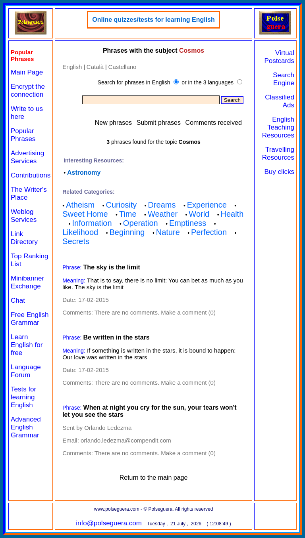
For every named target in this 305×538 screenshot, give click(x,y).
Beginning (127, 232)
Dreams (162, 204)
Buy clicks (279, 172)
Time (128, 214)
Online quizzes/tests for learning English (153, 19)
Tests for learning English (23, 397)
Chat (18, 300)
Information (92, 223)
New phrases (113, 122)
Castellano (122, 66)
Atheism (80, 204)
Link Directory (24, 238)
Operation (140, 223)
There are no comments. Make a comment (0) (155, 312)
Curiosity (121, 204)
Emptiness (187, 223)
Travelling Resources (278, 153)
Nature (168, 232)
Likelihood (80, 232)
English (72, 66)
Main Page (27, 72)
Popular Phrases (23, 135)
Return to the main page (154, 477)
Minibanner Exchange (27, 282)
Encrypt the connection (28, 90)
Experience (207, 204)
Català (95, 66)
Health (231, 214)
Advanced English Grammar (26, 427)
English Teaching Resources (278, 127)
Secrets (75, 241)
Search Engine (283, 79)
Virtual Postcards (279, 57)
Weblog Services (24, 215)
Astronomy (83, 172)
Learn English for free (26, 345)
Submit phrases (159, 122)
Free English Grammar (29, 318)
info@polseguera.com (109, 523)
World (199, 214)
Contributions (30, 175)
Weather (163, 214)
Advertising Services (27, 157)
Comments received (213, 122)
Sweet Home (85, 214)
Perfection (209, 232)
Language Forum (26, 371)
